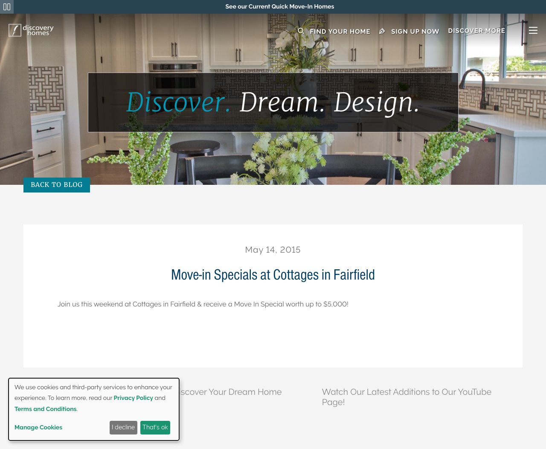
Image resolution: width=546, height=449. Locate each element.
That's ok (155, 427)
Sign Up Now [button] (409, 31)
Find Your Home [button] (334, 31)
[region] (280, 7)
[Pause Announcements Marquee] (7, 7)
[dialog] (94, 409)
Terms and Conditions (46, 409)
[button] (492, 30)
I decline (123, 427)
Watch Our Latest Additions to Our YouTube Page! (407, 393)
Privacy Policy (133, 398)
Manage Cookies (38, 428)
